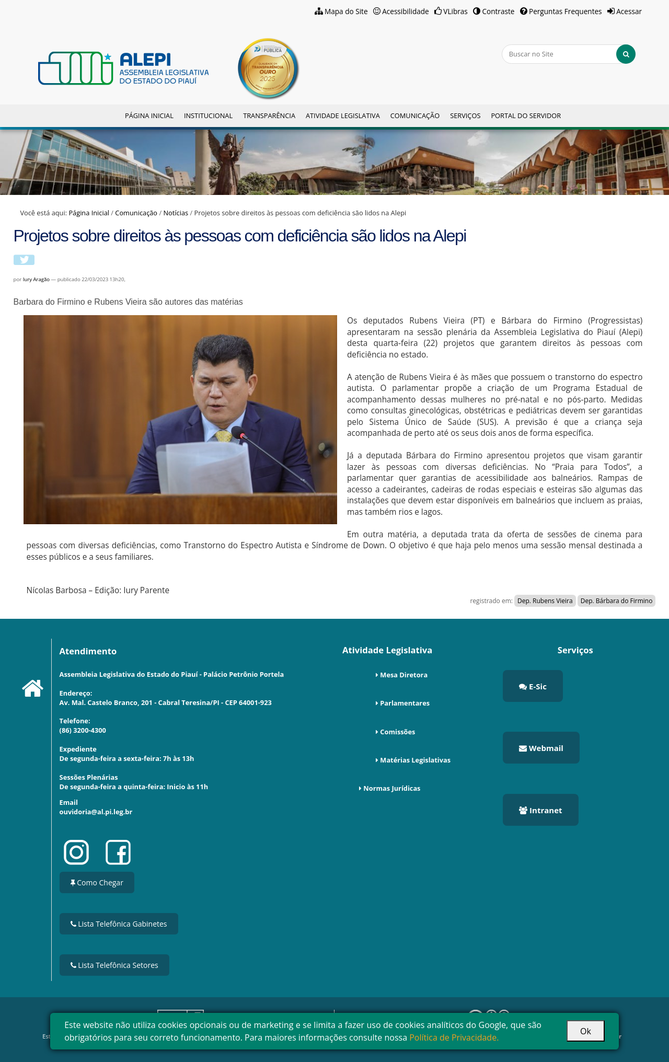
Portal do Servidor (526, 115)
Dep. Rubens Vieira (545, 600)
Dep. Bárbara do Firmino (617, 600)
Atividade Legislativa (343, 115)
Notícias (175, 212)
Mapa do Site (346, 11)
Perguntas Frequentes (565, 11)
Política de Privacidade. (454, 1037)
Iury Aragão (36, 279)
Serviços (465, 115)
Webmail (541, 748)
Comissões (397, 731)
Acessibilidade (405, 11)
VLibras (455, 11)
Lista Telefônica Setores (114, 965)
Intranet (540, 810)
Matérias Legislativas (415, 760)
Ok (585, 1031)
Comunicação (415, 115)
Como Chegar (97, 882)
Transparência (269, 115)
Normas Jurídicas (391, 788)
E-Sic (533, 686)
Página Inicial (149, 115)
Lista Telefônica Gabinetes (119, 924)
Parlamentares (405, 703)
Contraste (498, 11)
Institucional (208, 115)
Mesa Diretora (404, 674)
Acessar (629, 11)
